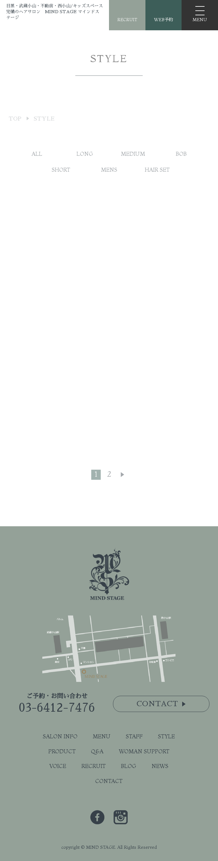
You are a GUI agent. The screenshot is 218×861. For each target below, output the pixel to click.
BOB (181, 159)
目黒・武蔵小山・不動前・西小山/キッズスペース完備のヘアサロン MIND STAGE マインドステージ (54, 12)
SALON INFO (60, 736)
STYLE (166, 736)
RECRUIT (127, 19)
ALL (37, 159)
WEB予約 (163, 19)
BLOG (128, 766)
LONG (85, 159)
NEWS (160, 766)
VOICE (57, 766)
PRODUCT (62, 751)
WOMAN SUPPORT (144, 751)
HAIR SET (157, 175)
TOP (15, 129)
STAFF (134, 736)
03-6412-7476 (57, 708)
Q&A (97, 751)
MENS (109, 175)
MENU (102, 736)
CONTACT (108, 781)
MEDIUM (133, 159)
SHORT (61, 175)
